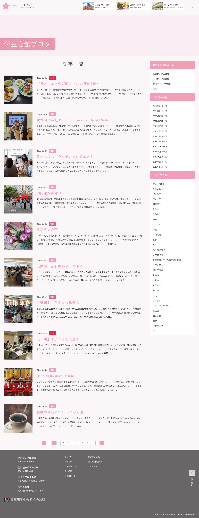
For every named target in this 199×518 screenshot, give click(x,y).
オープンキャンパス (162, 305)
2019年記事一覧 (160, 136)
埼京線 (156, 280)
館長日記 (157, 315)
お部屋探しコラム (95, 456)
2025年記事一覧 (160, 105)
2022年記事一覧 (160, 121)
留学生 (156, 209)
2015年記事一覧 (160, 156)
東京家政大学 (159, 249)
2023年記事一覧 (160, 116)
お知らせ (68, 461)
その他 (156, 275)
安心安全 (157, 214)
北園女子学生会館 (161, 73)
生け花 (156, 290)
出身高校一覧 (70, 476)
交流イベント (159, 183)
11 (97, 443)
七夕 (155, 320)
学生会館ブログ (71, 466)
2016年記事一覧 (160, 151)
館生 (155, 219)
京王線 (156, 310)
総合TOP (68, 456)
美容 (155, 244)
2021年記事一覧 (160, 126)
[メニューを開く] (193, 6)
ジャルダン (158, 199)
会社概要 (68, 471)
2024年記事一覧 (160, 110)
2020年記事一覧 (160, 131)
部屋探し (157, 204)
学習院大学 (158, 325)
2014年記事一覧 (160, 161)
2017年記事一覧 (160, 146)
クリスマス (158, 224)
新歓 (155, 229)
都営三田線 (158, 270)
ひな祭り (157, 300)
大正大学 (157, 285)
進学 (155, 239)
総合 (155, 88)
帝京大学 (157, 264)
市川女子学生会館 (161, 78)
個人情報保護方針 (95, 461)
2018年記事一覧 (160, 141)
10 (93, 443)
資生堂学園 (158, 254)
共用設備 (157, 234)
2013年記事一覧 (160, 166)
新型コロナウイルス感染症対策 (167, 259)
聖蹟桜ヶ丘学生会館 (162, 83)
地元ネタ (157, 193)
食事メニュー (159, 188)
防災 (155, 295)
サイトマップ (93, 466)
